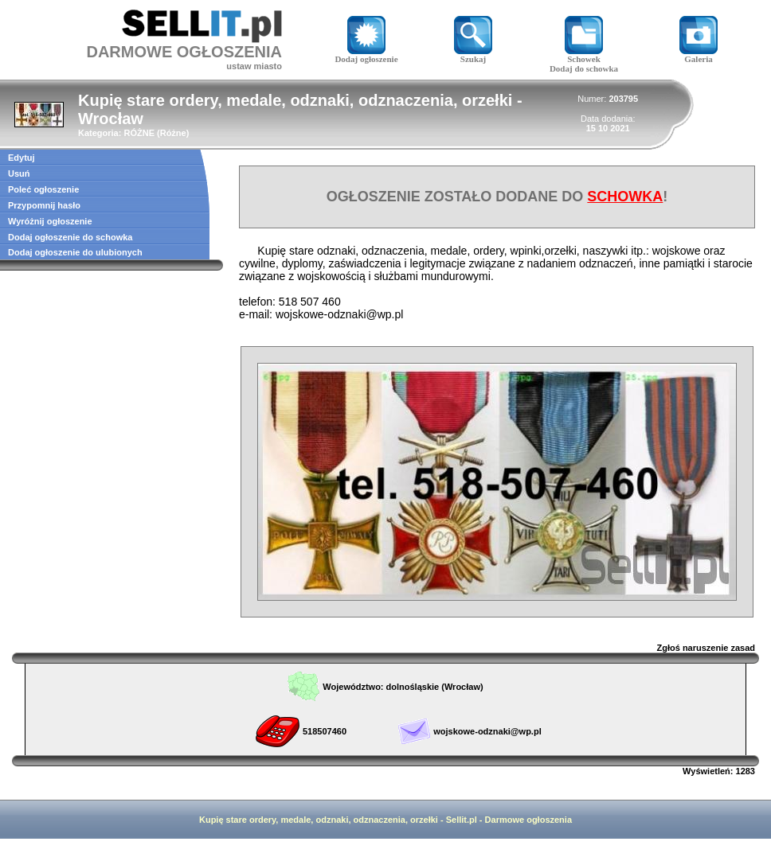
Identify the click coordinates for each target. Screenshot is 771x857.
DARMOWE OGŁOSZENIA (184, 51)
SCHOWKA (625, 197)
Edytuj (21, 157)
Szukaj (473, 55)
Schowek (584, 55)
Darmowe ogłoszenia (528, 819)
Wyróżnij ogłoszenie (50, 221)
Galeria (698, 55)
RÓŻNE (139, 133)
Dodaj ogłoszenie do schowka (70, 237)
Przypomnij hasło (44, 205)
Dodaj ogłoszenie (366, 55)
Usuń (19, 173)
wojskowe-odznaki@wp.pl (487, 731)
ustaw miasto (254, 66)
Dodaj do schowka (584, 68)
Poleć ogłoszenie (43, 189)
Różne (173, 133)
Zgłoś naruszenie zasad (706, 647)
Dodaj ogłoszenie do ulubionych (75, 252)
